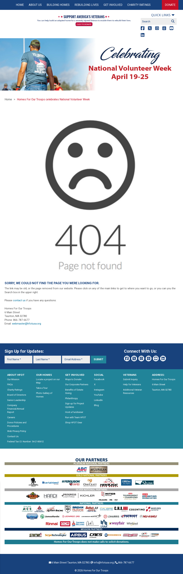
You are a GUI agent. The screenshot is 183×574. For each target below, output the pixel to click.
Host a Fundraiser (74, 412)
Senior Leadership (16, 400)
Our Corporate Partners (76, 384)
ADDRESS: (158, 374)
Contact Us (12, 436)
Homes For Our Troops (163, 379)
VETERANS (130, 374)
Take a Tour (42, 388)
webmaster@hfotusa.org (26, 323)
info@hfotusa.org (104, 562)
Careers (11, 417)
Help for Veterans (132, 384)
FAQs (10, 384)
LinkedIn (98, 400)
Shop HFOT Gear (73, 422)
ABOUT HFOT (15, 374)
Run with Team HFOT (75, 417)
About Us (35, 5)
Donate (170, 5)
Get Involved (113, 5)
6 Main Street (158, 384)
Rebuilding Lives (87, 5)
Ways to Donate (73, 379)
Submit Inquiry (130, 379)
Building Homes (58, 5)
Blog (96, 405)
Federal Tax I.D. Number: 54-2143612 (25, 441)
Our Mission (13, 379)
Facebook (99, 379)
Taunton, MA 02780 (161, 389)
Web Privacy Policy (16, 431)
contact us (19, 300)
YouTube (98, 395)
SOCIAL (99, 374)
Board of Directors (16, 395)
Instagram (99, 389)
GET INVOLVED (74, 374)
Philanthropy (71, 398)
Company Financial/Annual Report (15, 408)
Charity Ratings (139, 5)
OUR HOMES (44, 374)
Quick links (160, 15)
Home (20, 5)
